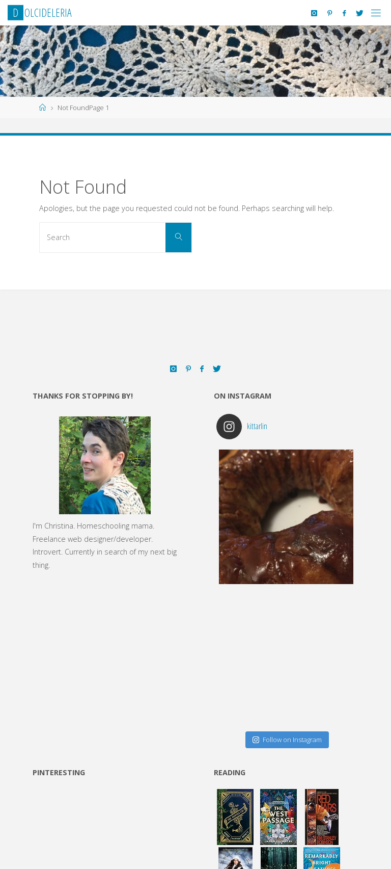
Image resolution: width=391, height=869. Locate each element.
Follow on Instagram (287, 739)
